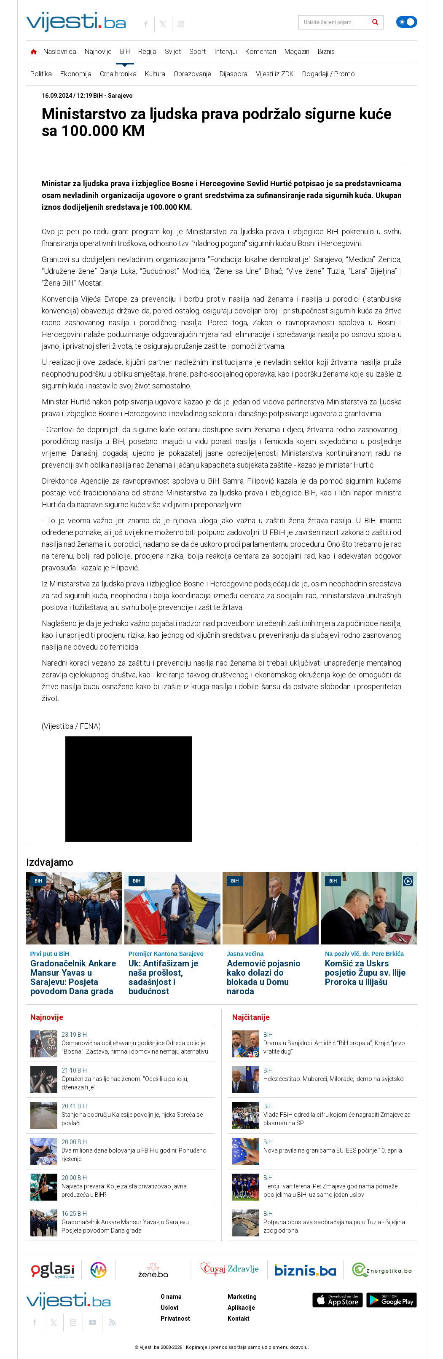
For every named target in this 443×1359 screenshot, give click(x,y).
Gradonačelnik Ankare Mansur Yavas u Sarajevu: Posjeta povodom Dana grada (73, 977)
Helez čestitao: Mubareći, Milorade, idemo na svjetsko (333, 1078)
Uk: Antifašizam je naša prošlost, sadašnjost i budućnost (163, 977)
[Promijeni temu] (406, 22)
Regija (147, 52)
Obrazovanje (192, 74)
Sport (197, 52)
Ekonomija (75, 74)
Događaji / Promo (328, 74)
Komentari (260, 52)
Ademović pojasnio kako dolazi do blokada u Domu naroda (264, 977)
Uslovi (169, 1307)
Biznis (326, 52)
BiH (125, 52)
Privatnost (175, 1318)
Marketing (242, 1296)
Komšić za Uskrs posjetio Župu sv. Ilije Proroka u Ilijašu (365, 972)
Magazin (297, 52)
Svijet (173, 52)
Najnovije (98, 52)
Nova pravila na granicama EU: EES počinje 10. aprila (332, 1150)
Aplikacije (241, 1307)
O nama (171, 1296)
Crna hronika (118, 74)
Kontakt (239, 1318)
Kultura (155, 74)
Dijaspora (233, 74)
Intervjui (225, 52)
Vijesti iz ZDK (275, 74)
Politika (41, 74)
